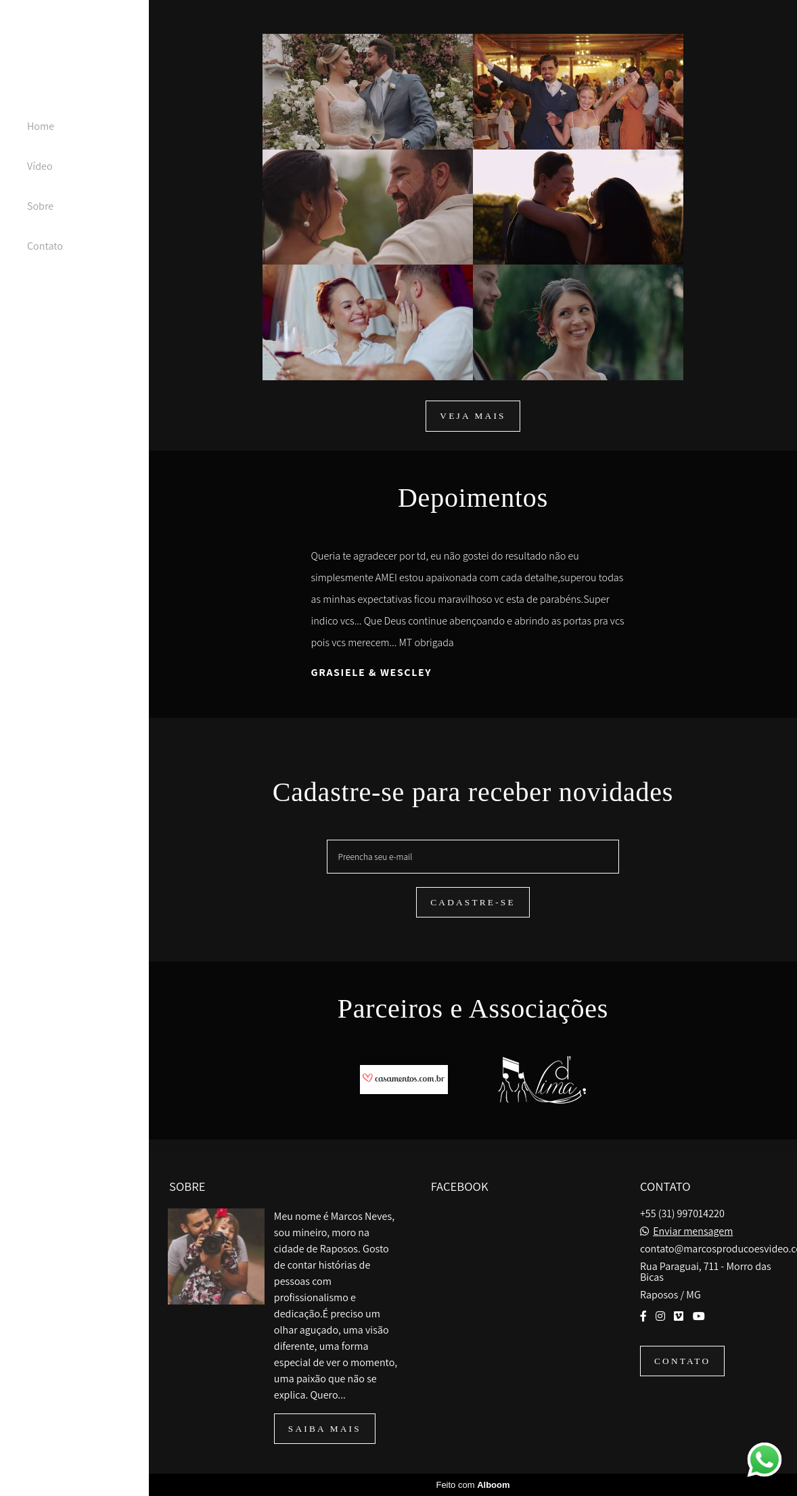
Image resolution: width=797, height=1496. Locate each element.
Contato (45, 246)
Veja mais (472, 416)
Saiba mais (324, 1429)
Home (40, 126)
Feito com (472, 1485)
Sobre (40, 206)
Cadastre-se (473, 902)
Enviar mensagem (693, 1231)
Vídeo (40, 166)
